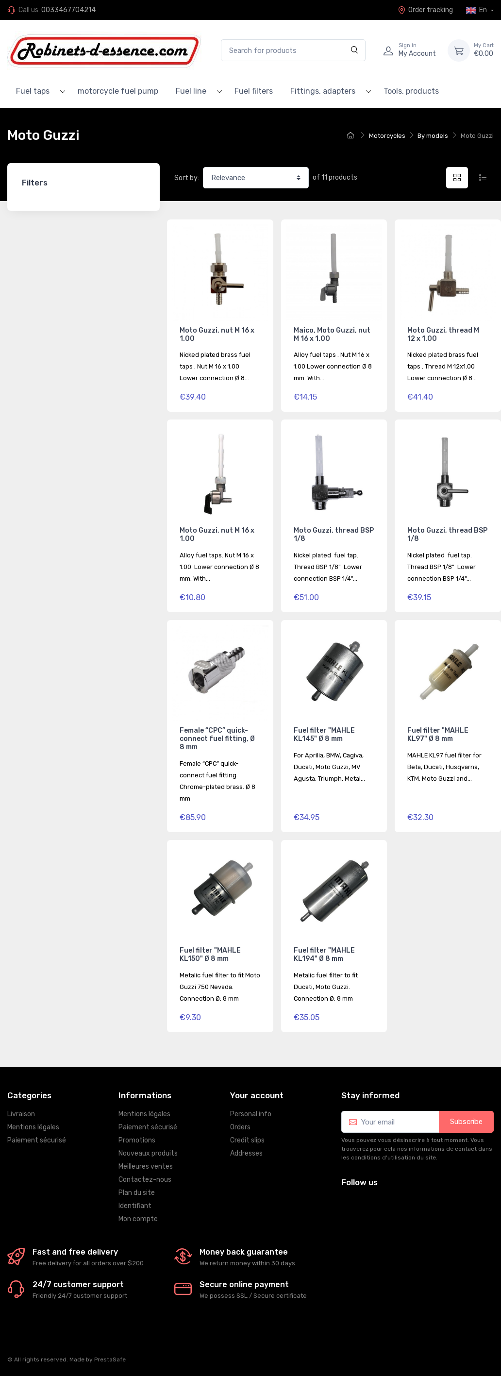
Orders (240, 1127)
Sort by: (186, 178)
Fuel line (191, 91)
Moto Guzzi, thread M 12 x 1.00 (443, 334)
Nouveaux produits (148, 1153)
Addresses (246, 1153)
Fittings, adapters (322, 91)
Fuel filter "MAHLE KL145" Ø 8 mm (324, 734)
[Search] (355, 50)
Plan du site (136, 1193)
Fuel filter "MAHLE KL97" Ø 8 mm (437, 734)
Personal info (250, 1114)
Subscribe (466, 1121)
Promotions (136, 1140)
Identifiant (134, 1206)
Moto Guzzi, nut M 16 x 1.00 (217, 334)
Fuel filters (253, 91)
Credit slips (247, 1140)
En (477, 10)
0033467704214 (68, 10)
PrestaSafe (110, 1359)
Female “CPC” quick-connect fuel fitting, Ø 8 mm (217, 738)
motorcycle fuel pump (118, 91)
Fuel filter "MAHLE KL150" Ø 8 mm (210, 954)
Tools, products (411, 91)
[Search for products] (293, 50)
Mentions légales (33, 1127)
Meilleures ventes (145, 1166)
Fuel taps (33, 91)
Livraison (21, 1114)
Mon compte (138, 1219)
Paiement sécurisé (36, 1140)
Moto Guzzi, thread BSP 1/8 (334, 534)
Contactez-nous (144, 1179)
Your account (257, 1095)
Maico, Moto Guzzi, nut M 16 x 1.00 (332, 334)
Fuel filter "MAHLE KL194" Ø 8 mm (324, 954)
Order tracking (425, 10)
